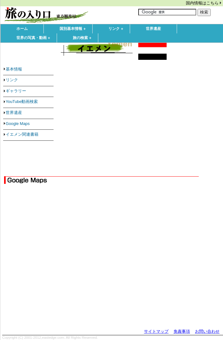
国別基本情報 (74, 28)
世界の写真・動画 (34, 38)
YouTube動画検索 (22, 101)
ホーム (22, 28)
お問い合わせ (207, 331)
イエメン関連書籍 (22, 134)
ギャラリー (16, 90)
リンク (117, 28)
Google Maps (18, 123)
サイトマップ (156, 331)
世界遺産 (153, 28)
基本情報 (14, 69)
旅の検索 (83, 38)
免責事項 (182, 331)
